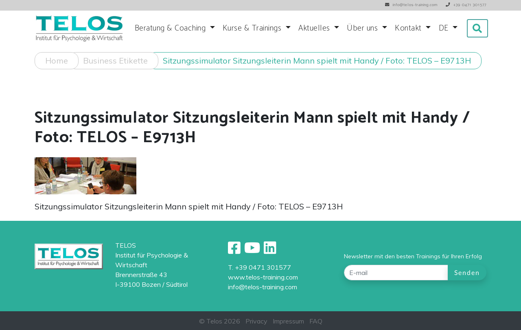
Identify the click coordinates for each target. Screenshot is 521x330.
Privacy (256, 321)
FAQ (315, 321)
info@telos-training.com (262, 287)
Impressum (288, 321)
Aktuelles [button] (315, 28)
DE (445, 28)
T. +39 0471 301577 (259, 267)
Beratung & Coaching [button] (171, 28)
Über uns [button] (363, 28)
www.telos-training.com (263, 277)
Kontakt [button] (409, 28)
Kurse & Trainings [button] (253, 28)
